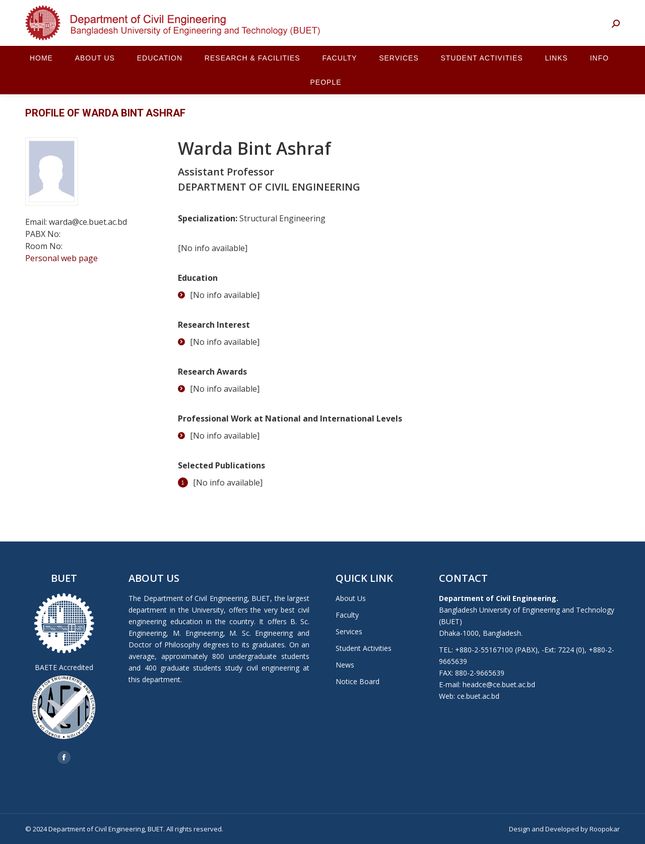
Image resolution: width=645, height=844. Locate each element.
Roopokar (605, 828)
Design (519, 828)
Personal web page (61, 258)
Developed (562, 828)
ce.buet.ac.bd (478, 696)
